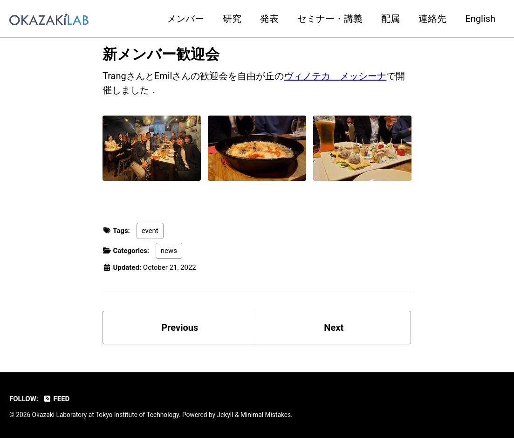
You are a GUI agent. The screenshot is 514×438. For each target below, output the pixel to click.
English (480, 18)
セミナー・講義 (330, 18)
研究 (232, 18)
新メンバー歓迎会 (161, 54)
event (150, 230)
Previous (179, 327)
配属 (390, 18)
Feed (56, 399)
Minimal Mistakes (265, 414)
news (169, 250)
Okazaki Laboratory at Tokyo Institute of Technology (105, 414)
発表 (269, 18)
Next (333, 327)
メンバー (185, 18)
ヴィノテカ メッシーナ (335, 76)
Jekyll (225, 414)
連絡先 (432, 18)
